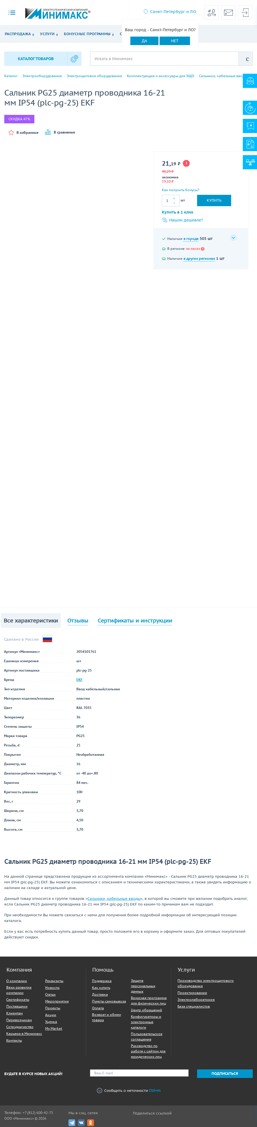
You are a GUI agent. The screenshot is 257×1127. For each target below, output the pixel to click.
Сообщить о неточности (128, 1090)
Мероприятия (57, 1001)
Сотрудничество (20, 1027)
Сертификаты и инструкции (135, 620)
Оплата (98, 1008)
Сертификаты (17, 999)
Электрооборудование (42, 76)
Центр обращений (146, 1010)
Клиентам (14, 1013)
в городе (191, 239)
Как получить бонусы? (180, 190)
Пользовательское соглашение (146, 1036)
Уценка (51, 1022)
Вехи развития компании (19, 990)
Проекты (52, 1008)
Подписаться (225, 1073)
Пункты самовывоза (109, 1001)
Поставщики (17, 1006)
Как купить (101, 987)
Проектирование (192, 993)
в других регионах (199, 258)
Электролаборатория (196, 999)
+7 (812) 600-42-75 (38, 1113)
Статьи (50, 994)
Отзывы (77, 620)
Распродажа (18, 33)
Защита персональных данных (143, 985)
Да (144, 40)
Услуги (47, 33)
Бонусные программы (87, 33)
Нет (175, 40)
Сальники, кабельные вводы (223, 76)
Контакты (14, 1040)
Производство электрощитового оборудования (205, 983)
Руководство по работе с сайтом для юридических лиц (148, 1051)
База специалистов (193, 1006)
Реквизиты (54, 981)
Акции (50, 1015)
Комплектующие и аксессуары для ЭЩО (160, 76)
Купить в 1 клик (177, 212)
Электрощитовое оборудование (94, 76)
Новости (52, 987)
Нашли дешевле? (182, 220)
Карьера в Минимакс (24, 1033)
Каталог (11, 76)
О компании (16, 981)
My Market (53, 1028)
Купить (214, 200)
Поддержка (102, 981)
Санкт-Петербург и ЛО (173, 11)
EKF (79, 680)
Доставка (100, 994)
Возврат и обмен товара (106, 1017)
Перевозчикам (19, 1020)
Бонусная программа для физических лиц (149, 1000)
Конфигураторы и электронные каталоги (146, 1021)
